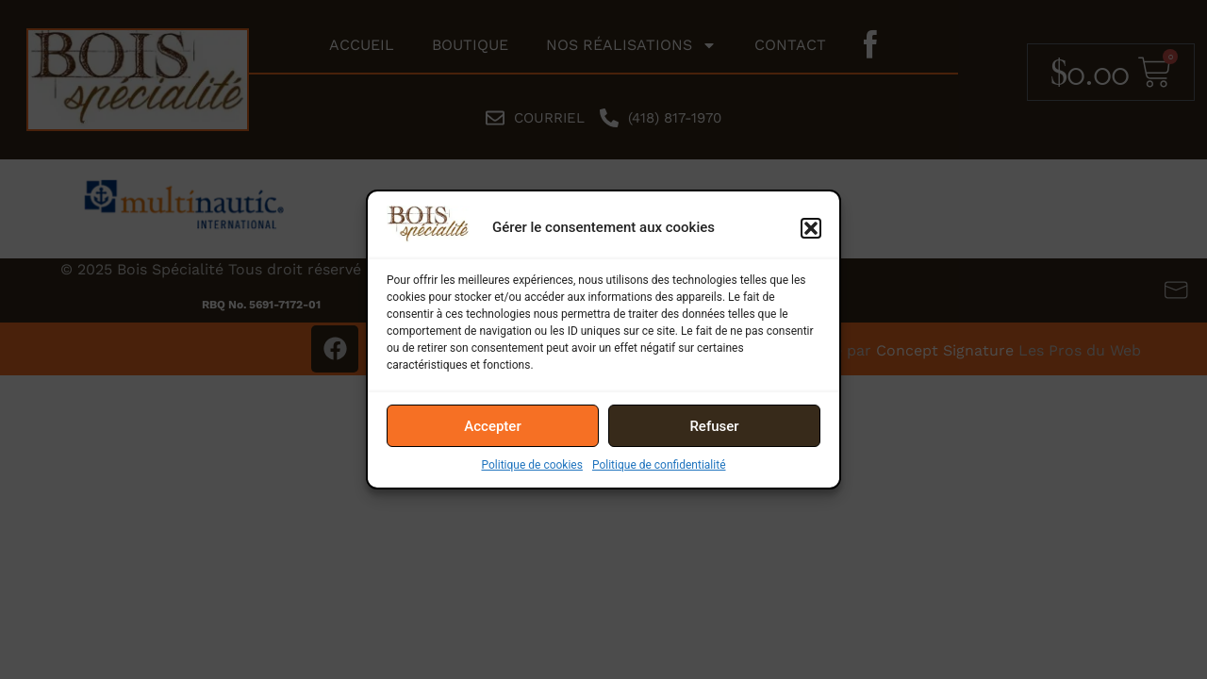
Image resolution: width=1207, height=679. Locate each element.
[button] (811, 228)
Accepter (492, 426)
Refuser (713, 426)
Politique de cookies (532, 465)
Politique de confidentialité (659, 465)
